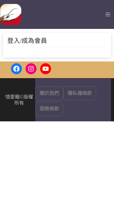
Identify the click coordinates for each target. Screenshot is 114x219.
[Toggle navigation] (108, 14)
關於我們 (49, 93)
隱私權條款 (79, 93)
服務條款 (49, 108)
